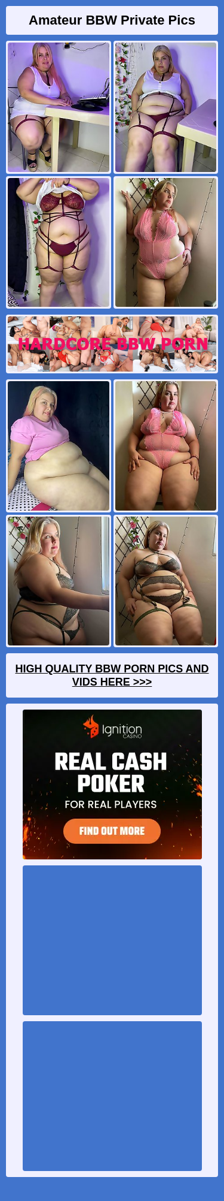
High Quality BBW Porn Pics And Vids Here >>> (111, 675)
